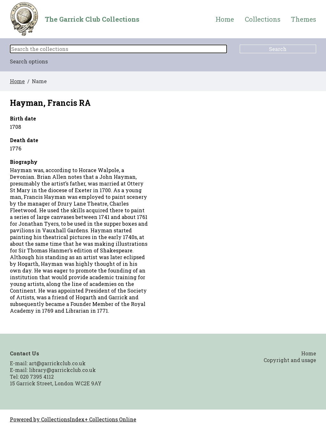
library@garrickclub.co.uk (62, 370)
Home (225, 19)
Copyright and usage (290, 360)
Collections (262, 19)
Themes (303, 19)
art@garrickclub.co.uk (57, 363)
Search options (29, 61)
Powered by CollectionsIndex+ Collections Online (73, 419)
